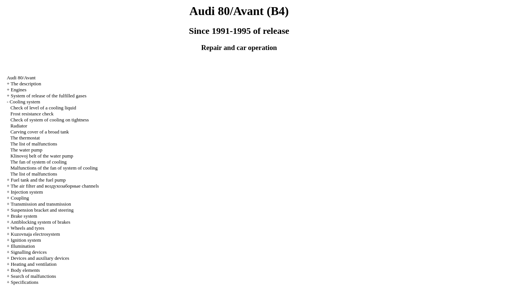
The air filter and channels (55, 186)
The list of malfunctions (33, 144)
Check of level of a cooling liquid (43, 108)
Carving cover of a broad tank (40, 132)
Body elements (25, 270)
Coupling (20, 198)
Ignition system (26, 240)
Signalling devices (29, 252)
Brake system (24, 216)
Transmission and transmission (41, 204)
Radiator (19, 126)
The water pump (26, 150)
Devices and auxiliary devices (40, 258)
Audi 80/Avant (21, 77)
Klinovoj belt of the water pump (42, 156)
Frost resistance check (32, 114)
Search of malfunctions (33, 276)
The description (26, 83)
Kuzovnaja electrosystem (35, 234)
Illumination (23, 246)
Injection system (27, 192)
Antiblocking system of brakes (40, 222)
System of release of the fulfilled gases (48, 95)
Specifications (25, 282)
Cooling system (25, 102)
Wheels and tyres (27, 228)
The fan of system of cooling (38, 162)
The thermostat (24, 138)
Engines (19, 89)
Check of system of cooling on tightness (50, 120)
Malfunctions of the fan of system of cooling (54, 168)
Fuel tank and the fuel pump (38, 180)
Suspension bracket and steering (42, 210)
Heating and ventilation (34, 264)
